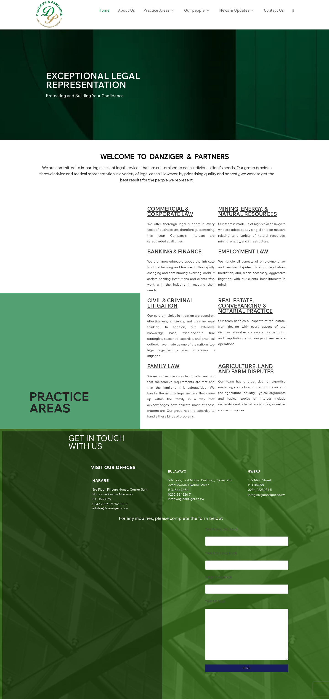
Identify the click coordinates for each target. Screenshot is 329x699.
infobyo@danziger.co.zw (186, 499)
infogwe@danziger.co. (264, 495)
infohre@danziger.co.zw (110, 508)
